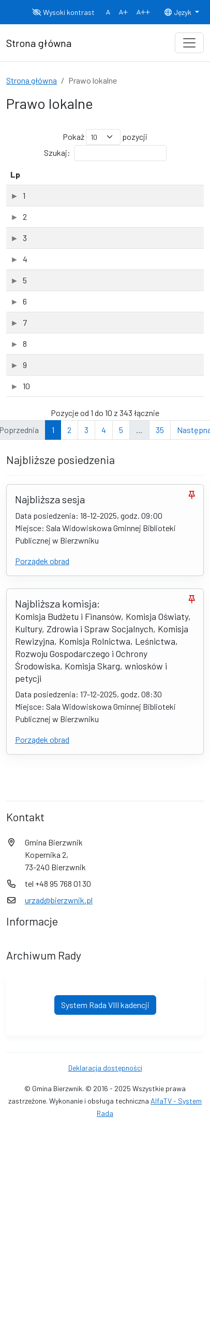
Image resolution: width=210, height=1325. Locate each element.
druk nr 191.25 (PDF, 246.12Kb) (58, 517)
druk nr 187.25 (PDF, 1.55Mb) (55, 275)
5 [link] (121, 834)
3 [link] (86, 834)
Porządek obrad (42, 965)
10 (14, 751)
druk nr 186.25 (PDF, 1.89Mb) (56, 215)
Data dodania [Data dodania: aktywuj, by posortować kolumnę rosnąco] (117, 180)
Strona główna (31, 80)
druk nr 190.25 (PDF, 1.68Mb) (56, 457)
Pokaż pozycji (105, 137)
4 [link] (103, 834)
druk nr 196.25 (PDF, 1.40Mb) (56, 577)
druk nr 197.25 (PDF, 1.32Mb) (55, 638)
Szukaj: (105, 153)
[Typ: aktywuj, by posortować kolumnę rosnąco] (175, 181)
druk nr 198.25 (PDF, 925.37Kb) (58, 698)
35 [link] (160, 834)
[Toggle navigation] (189, 43)
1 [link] (53, 834)
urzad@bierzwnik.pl (59, 1305)
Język (178, 12)
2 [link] (69, 834)
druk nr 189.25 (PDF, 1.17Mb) (56, 396)
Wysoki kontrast (63, 12)
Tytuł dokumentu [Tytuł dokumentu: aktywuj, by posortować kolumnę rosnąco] (51, 180)
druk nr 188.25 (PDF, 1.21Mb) (56, 336)
